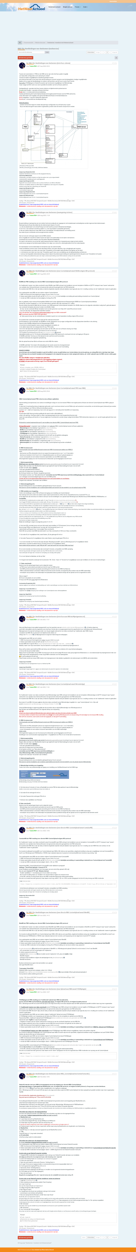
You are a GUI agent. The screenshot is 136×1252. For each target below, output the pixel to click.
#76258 (114, 912)
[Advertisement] (68, 26)
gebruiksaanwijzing (57, 957)
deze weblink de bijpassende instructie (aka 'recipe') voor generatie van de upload (76, 1045)
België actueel (67, 7)
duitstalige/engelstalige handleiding (67, 502)
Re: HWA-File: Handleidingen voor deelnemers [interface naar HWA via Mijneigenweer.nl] (55, 616)
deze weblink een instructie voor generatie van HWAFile (68, 1018)
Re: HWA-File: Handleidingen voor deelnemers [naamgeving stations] (49, 212)
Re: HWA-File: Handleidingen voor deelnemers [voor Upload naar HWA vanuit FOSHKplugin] (56, 989)
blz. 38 (58, 504)
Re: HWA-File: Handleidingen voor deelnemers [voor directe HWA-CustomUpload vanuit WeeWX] (57, 912)
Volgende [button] (114, 52)
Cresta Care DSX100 (31, 509)
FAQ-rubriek (29, 634)
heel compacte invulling (49, 332)
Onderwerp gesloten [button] (25, 57)
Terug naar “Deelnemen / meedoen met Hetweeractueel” (35, 1243)
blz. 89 (66, 504)
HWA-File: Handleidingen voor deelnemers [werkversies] (38, 49)
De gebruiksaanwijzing (25, 948)
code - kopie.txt (26, 1217)
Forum (77, 7)
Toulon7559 (33, 66)
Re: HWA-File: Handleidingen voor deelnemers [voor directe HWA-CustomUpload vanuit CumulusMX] (59, 828)
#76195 (114, 616)
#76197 (114, 684)
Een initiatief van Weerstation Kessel (43, 1249)
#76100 (114, 271)
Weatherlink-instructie (51, 296)
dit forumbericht (49, 1095)
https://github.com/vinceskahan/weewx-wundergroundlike (41, 972)
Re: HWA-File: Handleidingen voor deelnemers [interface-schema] (48, 63)
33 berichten (90, 52)
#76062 (114, 212)
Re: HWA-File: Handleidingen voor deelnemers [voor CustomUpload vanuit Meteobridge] (55, 684)
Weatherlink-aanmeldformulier (52, 464)
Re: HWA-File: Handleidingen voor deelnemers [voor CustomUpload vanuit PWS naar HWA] (55, 388)
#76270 (114, 989)
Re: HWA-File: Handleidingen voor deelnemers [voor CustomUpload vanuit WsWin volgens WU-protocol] (60, 271)
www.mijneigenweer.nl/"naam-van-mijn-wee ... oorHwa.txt (55, 643)
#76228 (114, 828)
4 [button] (109, 52)
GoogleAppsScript (30, 1180)
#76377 (114, 1074)
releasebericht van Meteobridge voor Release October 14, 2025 (41, 704)
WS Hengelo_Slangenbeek (26, 202)
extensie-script (32, 954)
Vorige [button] (98, 52)
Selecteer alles (26, 881)
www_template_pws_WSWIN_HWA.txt (33, 367)
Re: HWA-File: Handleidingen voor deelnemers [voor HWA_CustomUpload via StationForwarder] (57, 1074)
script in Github (25, 1088)
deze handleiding (51, 428)
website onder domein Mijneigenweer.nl (73, 627)
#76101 (114, 388)
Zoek (85, 7)
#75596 (114, 63)
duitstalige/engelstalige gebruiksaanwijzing (64, 500)
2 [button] (104, 52)
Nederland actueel (54, 7)
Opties (83, 1237)
